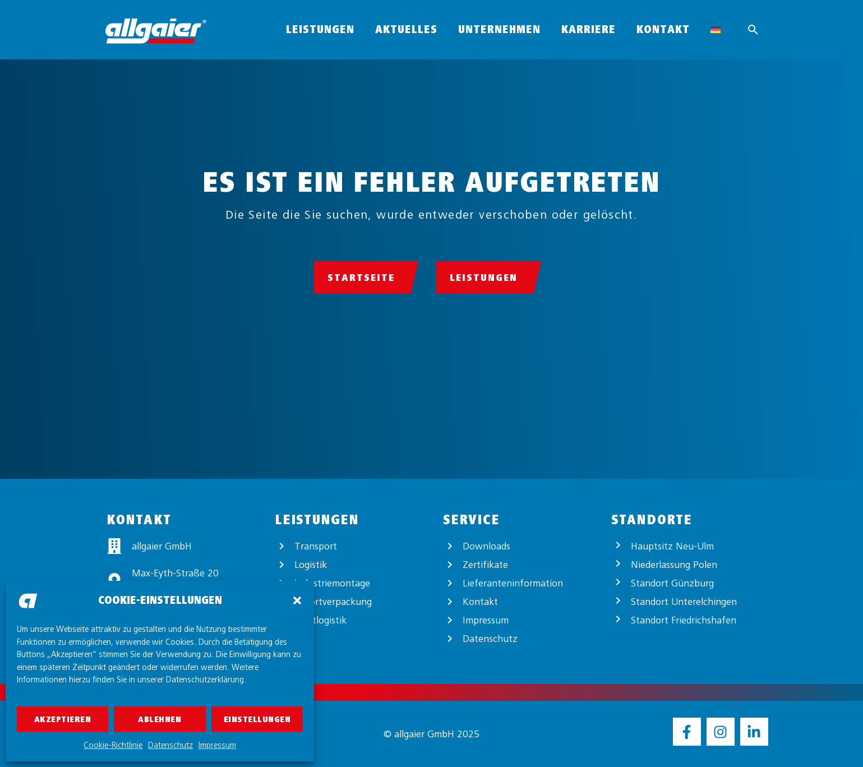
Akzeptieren (62, 719)
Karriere (588, 29)
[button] (297, 600)
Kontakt (663, 29)
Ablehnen (159, 719)
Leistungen (320, 29)
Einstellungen (257, 719)
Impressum (217, 745)
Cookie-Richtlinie (113, 745)
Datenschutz (170, 745)
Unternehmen (499, 29)
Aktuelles (406, 29)
